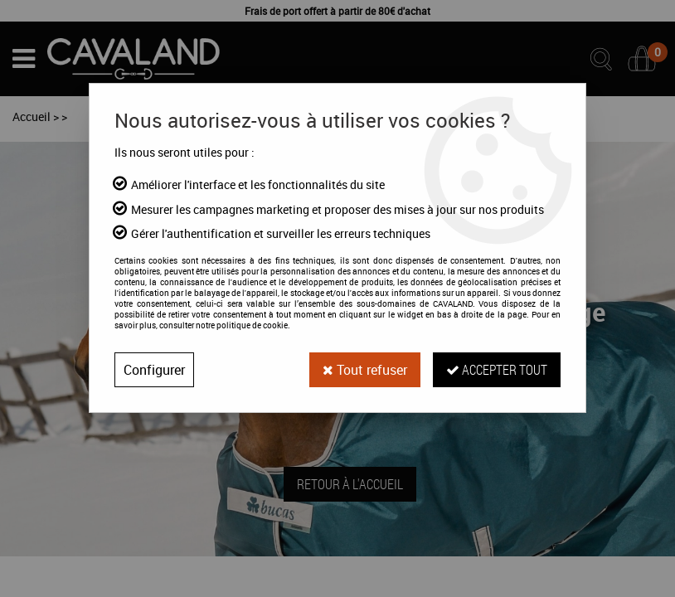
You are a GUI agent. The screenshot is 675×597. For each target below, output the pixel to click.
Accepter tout (496, 369)
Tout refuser (365, 370)
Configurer (154, 370)
